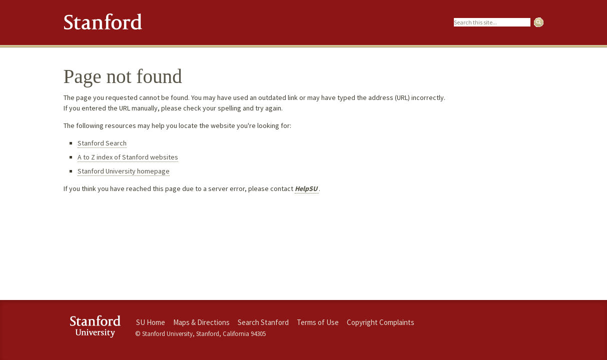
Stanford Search (102, 143)
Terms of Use (318, 322)
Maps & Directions (201, 322)
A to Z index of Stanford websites (128, 157)
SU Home (150, 322)
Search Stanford (263, 322)
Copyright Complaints (380, 322)
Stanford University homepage (124, 171)
